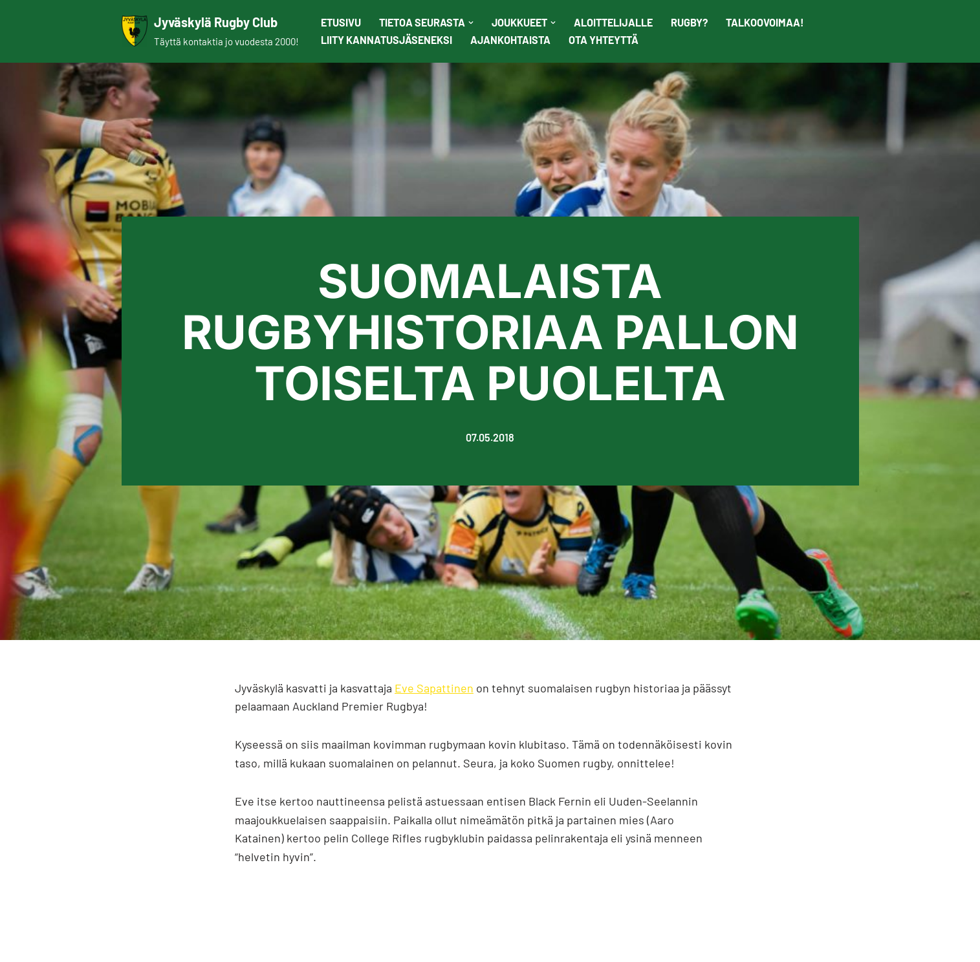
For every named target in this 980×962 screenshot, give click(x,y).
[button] (471, 22)
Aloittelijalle (613, 22)
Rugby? (689, 22)
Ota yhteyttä (603, 40)
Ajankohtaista (510, 40)
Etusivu (341, 22)
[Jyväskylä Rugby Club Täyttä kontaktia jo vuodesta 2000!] (210, 31)
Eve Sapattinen (434, 688)
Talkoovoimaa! (765, 22)
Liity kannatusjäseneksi (386, 40)
